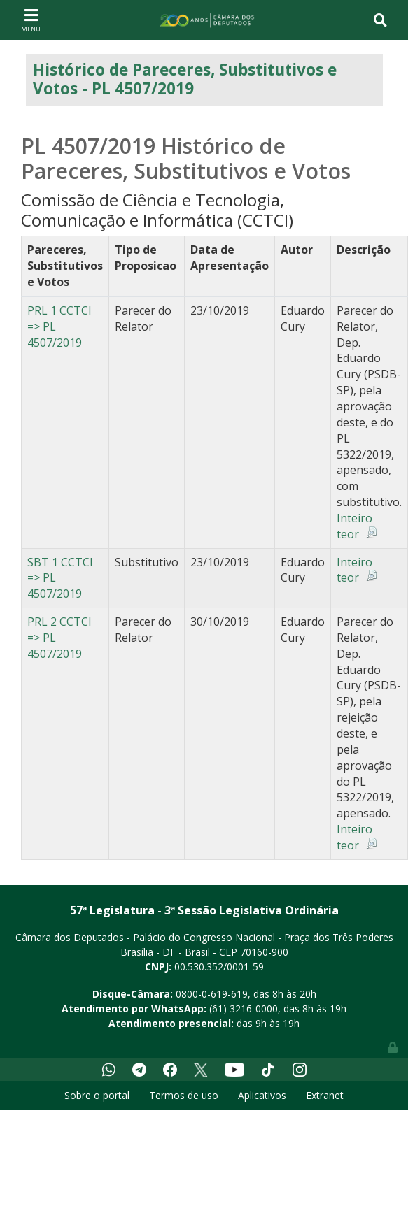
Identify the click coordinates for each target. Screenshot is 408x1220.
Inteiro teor (354, 526)
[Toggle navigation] (31, 19)
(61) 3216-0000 (243, 1008)
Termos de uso (183, 1095)
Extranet (325, 1095)
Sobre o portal (96, 1095)
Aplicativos (262, 1095)
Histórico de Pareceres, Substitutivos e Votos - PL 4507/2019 (185, 79)
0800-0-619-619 (212, 993)
